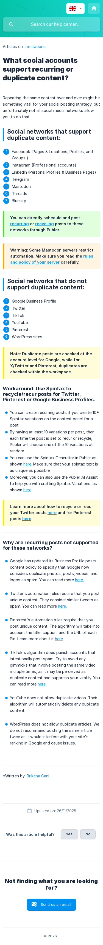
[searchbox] (51, 24)
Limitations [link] (35, 46)
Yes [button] (69, 834)
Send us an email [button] (56, 904)
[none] (75, 8)
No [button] (87, 834)
